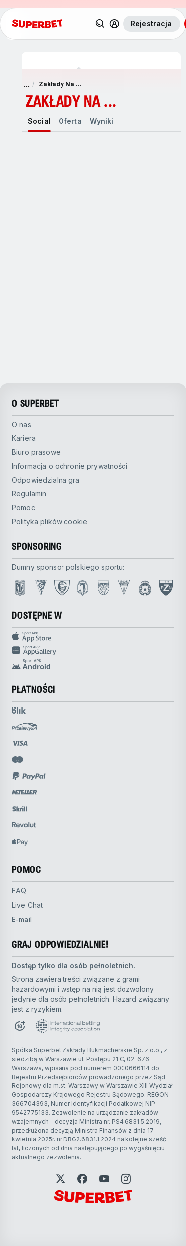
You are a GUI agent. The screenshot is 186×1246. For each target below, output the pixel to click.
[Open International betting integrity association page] (68, 1026)
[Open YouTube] (104, 1179)
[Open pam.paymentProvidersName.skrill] (20, 808)
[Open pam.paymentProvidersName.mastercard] (17, 759)
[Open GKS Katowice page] (62, 588)
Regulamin (29, 493)
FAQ (19, 890)
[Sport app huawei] (93, 650)
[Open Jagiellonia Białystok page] (82, 588)
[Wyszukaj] (100, 24)
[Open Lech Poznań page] (20, 588)
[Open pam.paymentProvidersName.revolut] (24, 825)
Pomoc (23, 507)
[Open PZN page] (166, 588)
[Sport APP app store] (93, 637)
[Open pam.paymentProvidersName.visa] (20, 743)
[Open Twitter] (60, 1179)
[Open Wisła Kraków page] (145, 588)
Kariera (24, 438)
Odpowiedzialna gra (46, 480)
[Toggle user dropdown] (114, 24)
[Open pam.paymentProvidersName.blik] (19, 710)
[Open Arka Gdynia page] (103, 588)
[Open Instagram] (126, 1179)
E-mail (22, 919)
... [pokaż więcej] (27, 84)
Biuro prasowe (36, 452)
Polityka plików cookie (49, 521)
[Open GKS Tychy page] (124, 588)
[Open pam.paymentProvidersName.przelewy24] (24, 727)
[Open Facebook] (82, 1179)
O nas (21, 424)
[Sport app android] (93, 664)
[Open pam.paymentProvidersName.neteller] (24, 792)
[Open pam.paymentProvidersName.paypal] (29, 776)
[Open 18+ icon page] (20, 1026)
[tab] (39, 121)
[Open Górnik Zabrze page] (41, 588)
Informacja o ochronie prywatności (69, 466)
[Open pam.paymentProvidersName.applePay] (20, 841)
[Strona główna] (37, 23)
